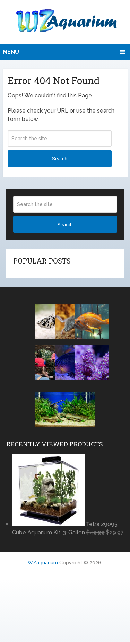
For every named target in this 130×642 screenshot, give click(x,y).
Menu (11, 51)
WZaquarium (43, 562)
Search (59, 158)
